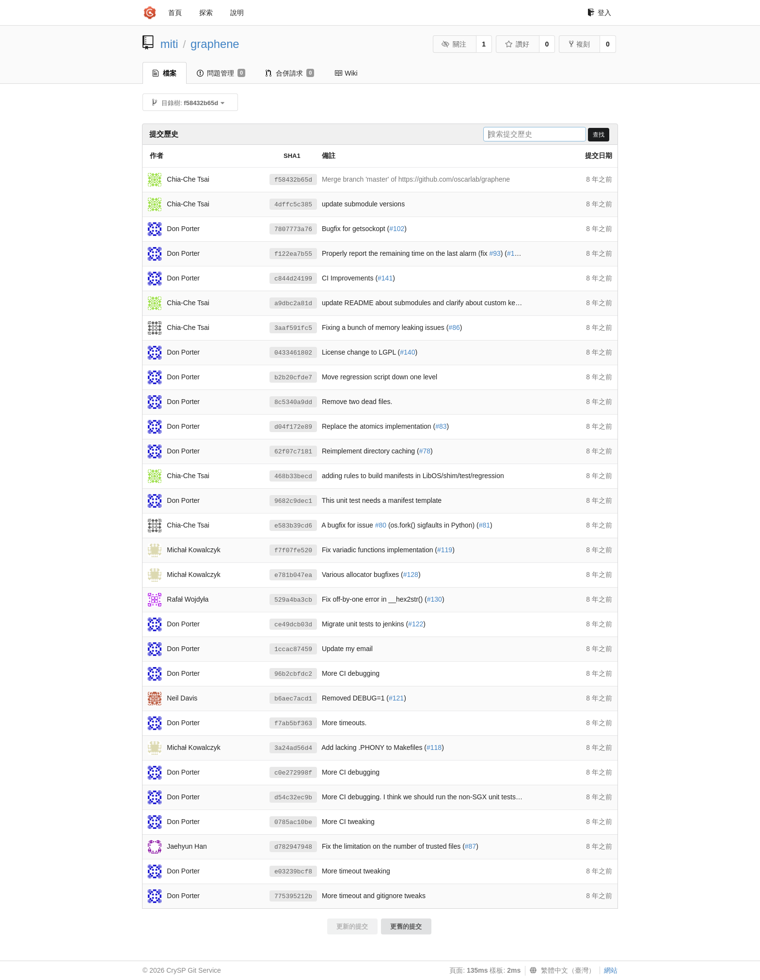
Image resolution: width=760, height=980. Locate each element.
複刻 (579, 44)
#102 (396, 229)
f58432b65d (293, 180)
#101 (514, 253)
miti (169, 43)
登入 (599, 12)
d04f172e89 (293, 427)
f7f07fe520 (293, 550)
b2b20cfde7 (293, 377)
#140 (407, 352)
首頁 (175, 12)
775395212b (293, 896)
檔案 (164, 73)
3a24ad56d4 (293, 748)
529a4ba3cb (293, 600)
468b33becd (293, 476)
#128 (410, 574)
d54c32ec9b (293, 797)
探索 (206, 12)
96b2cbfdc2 (293, 674)
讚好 (517, 44)
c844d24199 (293, 278)
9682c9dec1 (293, 501)
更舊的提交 (406, 926)
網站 (611, 970)
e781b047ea (293, 575)
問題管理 (221, 73)
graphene (214, 43)
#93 (494, 253)
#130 (434, 599)
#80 (380, 525)
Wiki (345, 73)
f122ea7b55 (293, 254)
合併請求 (290, 73)
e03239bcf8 (293, 871)
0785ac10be (293, 822)
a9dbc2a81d (293, 303)
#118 (434, 747)
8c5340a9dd (293, 402)
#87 (470, 846)
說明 (237, 12)
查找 (598, 134)
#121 (396, 698)
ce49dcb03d (293, 624)
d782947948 (293, 847)
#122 (415, 624)
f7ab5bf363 (293, 723)
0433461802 (293, 353)
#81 (484, 525)
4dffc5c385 (293, 204)
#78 (424, 451)
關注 (454, 44)
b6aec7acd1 (293, 698)
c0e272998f (293, 773)
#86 (453, 327)
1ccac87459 (293, 649)
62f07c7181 (293, 451)
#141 (385, 278)
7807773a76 (293, 229)
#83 (440, 426)
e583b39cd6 (293, 525)
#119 (444, 550)
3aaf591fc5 (293, 328)
